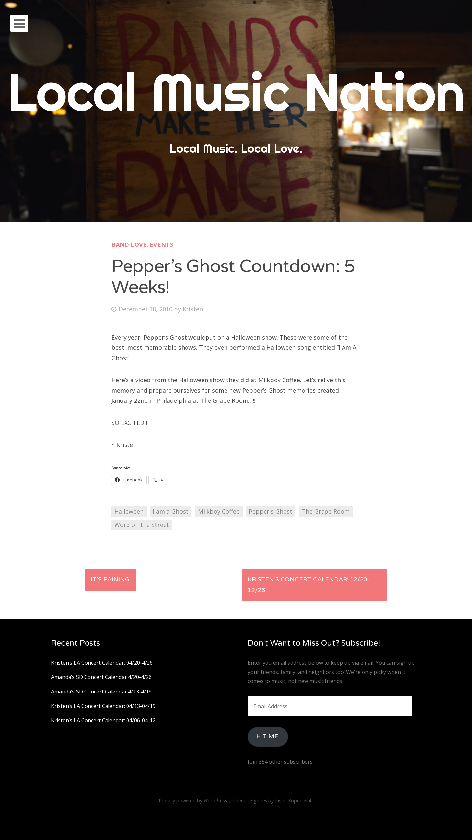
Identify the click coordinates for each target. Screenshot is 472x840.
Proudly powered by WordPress (193, 800)
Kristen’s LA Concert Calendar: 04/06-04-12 (103, 720)
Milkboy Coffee (219, 511)
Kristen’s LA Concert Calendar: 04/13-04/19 (103, 706)
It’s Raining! (111, 579)
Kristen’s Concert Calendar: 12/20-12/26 (308, 585)
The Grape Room (326, 511)
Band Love (129, 244)
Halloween (129, 511)
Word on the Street (141, 525)
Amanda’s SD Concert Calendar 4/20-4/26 (101, 677)
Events (161, 244)
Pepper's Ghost (270, 511)
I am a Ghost (170, 511)
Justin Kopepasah (294, 800)
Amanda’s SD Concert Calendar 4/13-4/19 (101, 691)
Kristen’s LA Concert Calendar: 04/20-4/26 (102, 662)
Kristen (193, 309)
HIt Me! (268, 736)
